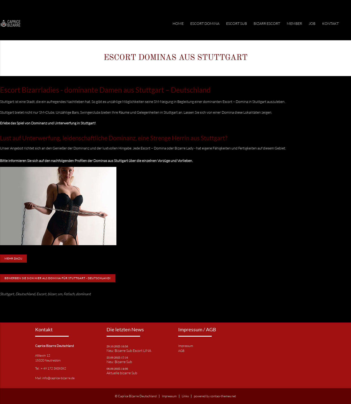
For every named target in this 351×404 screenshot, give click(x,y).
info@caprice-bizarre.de (58, 378)
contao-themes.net (223, 396)
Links (185, 396)
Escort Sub (236, 23)
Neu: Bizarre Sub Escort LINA (129, 350)
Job (312, 23)
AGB (181, 351)
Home (178, 23)
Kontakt (330, 23)
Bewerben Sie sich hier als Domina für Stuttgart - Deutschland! (57, 278)
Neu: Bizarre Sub (119, 362)
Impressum (185, 346)
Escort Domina (204, 23)
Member (294, 23)
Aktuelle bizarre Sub (122, 373)
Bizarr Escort (267, 23)
